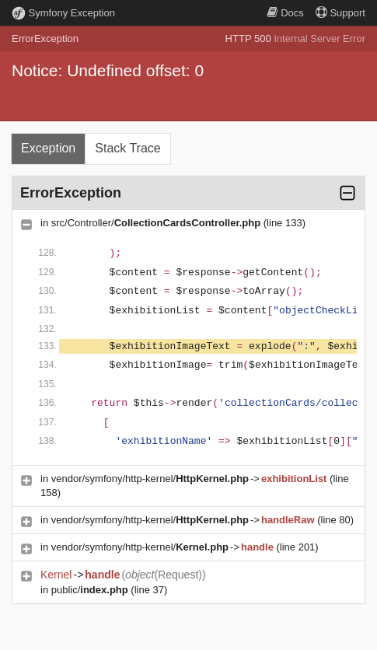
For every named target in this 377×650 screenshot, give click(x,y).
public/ (89, 590)
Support (340, 13)
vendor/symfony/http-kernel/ (150, 478)
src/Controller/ (155, 223)
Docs (285, 13)
